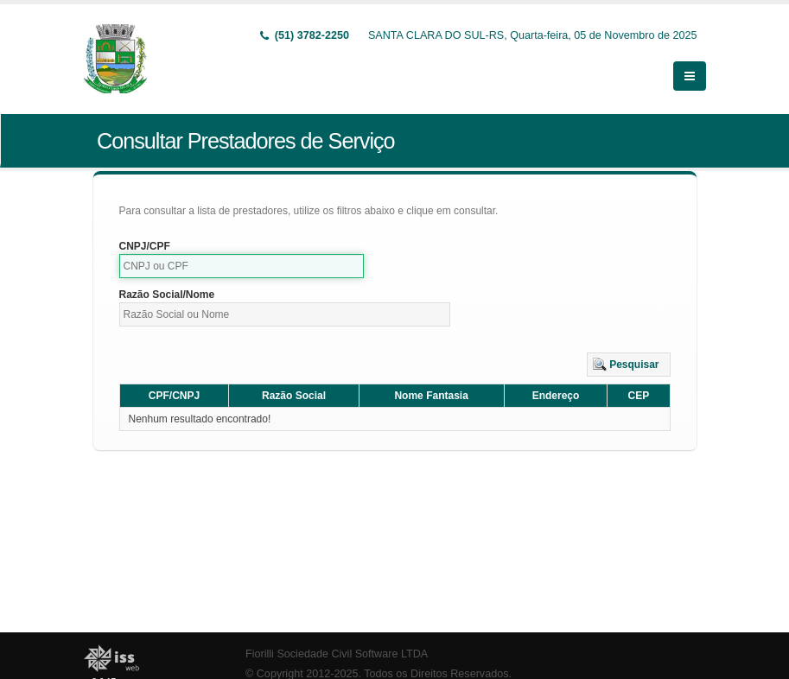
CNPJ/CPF (144, 246)
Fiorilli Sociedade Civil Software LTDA (336, 654)
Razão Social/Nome (167, 295)
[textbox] (242, 266)
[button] (629, 364)
